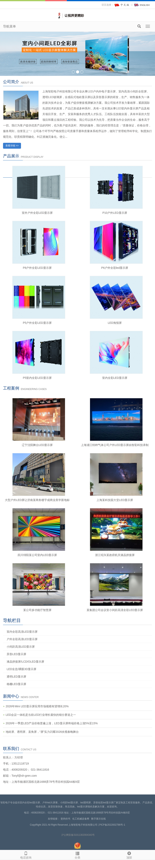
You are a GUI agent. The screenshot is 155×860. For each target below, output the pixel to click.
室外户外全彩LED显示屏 (37, 212)
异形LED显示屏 (16, 654)
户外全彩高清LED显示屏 (22, 639)
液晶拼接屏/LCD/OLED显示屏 (25, 661)
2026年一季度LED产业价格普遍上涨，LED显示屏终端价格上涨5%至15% (52, 723)
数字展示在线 (99, 818)
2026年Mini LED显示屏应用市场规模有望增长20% (37, 706)
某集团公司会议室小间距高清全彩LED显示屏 (115, 610)
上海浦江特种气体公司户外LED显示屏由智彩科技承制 (115, 445)
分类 (77, 854)
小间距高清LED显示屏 (21, 646)
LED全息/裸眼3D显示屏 (21, 669)
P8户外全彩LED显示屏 (37, 267)
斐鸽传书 (66, 818)
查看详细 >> (12, 145)
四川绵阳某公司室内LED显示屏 (37, 555)
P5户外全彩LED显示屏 (37, 322)
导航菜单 (9, 26)
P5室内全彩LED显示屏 (37, 377)
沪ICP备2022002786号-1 (111, 824)
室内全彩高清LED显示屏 (22, 631)
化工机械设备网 (81, 818)
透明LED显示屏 (16, 676)
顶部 (129, 854)
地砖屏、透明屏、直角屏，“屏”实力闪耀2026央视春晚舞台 (42, 731)
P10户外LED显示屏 (114, 212)
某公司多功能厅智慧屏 (37, 610)
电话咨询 (26, 854)
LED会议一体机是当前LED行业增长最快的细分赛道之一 (41, 714)
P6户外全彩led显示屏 (114, 267)
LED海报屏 (115, 322)
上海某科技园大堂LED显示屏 (114, 500)
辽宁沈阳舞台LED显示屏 (37, 445)
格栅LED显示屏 (16, 684)
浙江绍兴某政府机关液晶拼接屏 (115, 555)
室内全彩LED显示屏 (114, 377)
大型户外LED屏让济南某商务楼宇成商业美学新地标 (37, 500)
